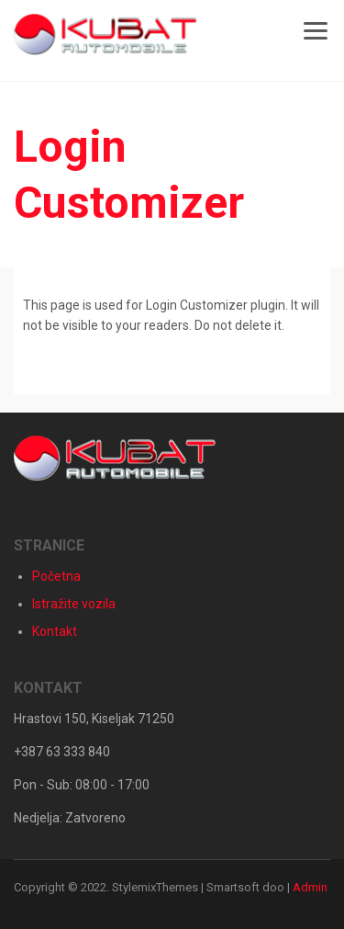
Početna (56, 576)
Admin (310, 887)
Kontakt (54, 631)
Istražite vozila (74, 603)
